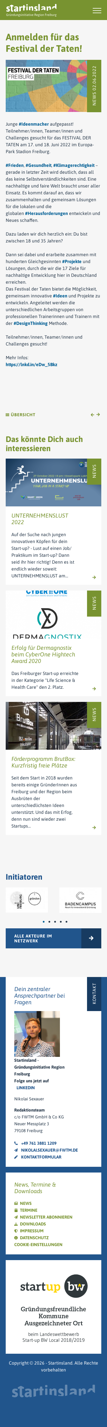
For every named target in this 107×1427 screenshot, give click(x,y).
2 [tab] (52, 922)
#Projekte (72, 261)
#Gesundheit (38, 165)
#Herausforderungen (46, 213)
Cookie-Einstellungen (38, 1244)
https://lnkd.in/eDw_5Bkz (31, 364)
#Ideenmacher (34, 124)
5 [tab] (69, 922)
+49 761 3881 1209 (35, 1143)
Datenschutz (34, 1237)
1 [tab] (46, 922)
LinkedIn (26, 1087)
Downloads (33, 1223)
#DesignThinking (31, 323)
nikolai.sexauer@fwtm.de (46, 1150)
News (26, 1203)
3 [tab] (58, 922)
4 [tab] (63, 922)
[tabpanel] (27, 899)
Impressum (32, 1230)
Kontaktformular (37, 1156)
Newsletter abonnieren (46, 1217)
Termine (28, 1210)
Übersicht (20, 414)
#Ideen (60, 295)
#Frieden (15, 165)
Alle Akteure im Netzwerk (33, 938)
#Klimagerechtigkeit (73, 165)
